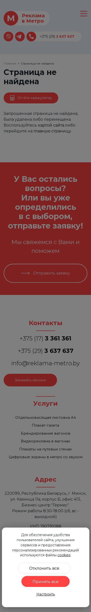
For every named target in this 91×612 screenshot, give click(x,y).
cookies (64, 555)
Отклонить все (44, 568)
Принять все (45, 581)
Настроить (45, 594)
